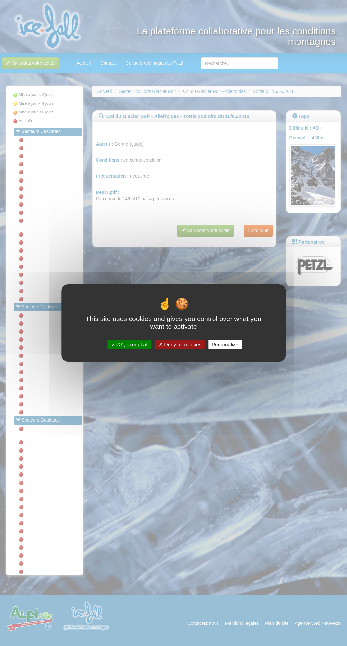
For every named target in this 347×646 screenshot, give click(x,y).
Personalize (225, 344)
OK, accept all (130, 344)
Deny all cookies (180, 344)
